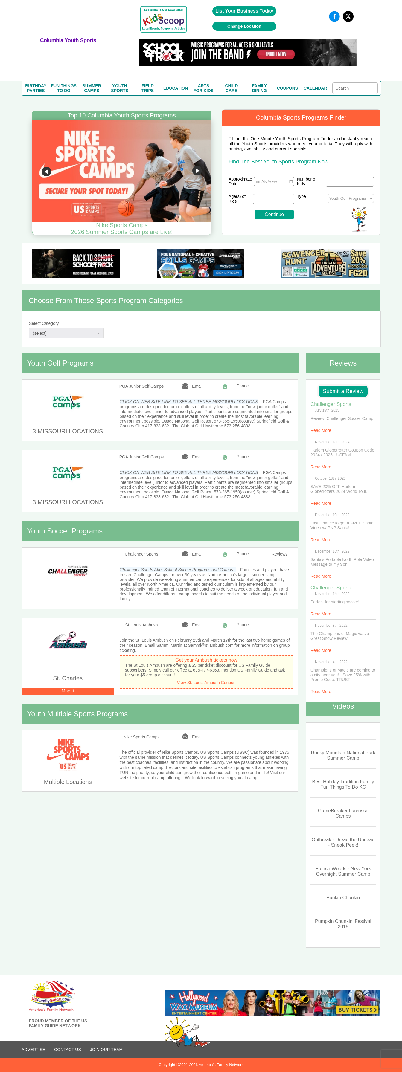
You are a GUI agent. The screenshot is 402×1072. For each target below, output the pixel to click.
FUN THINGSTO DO (64, 88)
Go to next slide (197, 171)
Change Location (244, 26)
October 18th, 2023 (330, 478)
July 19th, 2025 (327, 410)
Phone (243, 385)
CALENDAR (315, 88)
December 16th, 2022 (332, 551)
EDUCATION (175, 88)
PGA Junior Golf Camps (141, 386)
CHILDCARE (231, 88)
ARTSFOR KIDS (204, 88)
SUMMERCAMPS (92, 88)
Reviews (279, 554)
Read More (320, 430)
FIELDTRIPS (147, 88)
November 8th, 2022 (331, 625)
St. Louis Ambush (141, 625)
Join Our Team (106, 1049)
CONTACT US (67, 1049)
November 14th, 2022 (332, 594)
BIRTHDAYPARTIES (35, 88)
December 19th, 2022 (332, 515)
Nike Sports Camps (142, 737)
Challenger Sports (141, 554)
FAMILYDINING (259, 88)
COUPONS (287, 88)
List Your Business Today (244, 10)
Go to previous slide (46, 171)
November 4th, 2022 (331, 662)
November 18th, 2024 (332, 442)
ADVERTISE (33, 1049)
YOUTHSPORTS (119, 88)
